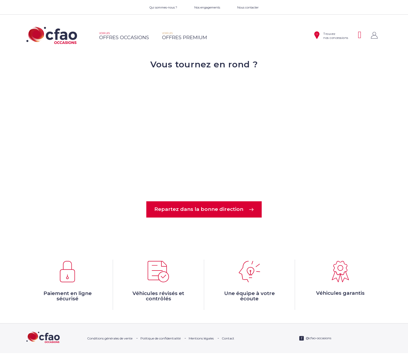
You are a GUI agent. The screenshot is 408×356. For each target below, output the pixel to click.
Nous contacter (247, 7)
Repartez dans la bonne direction (204, 209)
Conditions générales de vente (109, 341)
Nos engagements (207, 7)
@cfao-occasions (318, 341)
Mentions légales (201, 341)
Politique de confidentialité (160, 341)
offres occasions (124, 36)
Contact (228, 341)
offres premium (184, 36)
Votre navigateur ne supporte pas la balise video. (204, 134)
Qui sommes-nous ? (163, 7)
